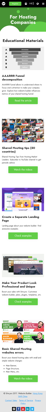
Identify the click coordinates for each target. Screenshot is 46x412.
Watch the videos (23, 169)
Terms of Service (26, 400)
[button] (15, 4)
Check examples (23, 236)
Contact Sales (11, 400)
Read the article (23, 100)
